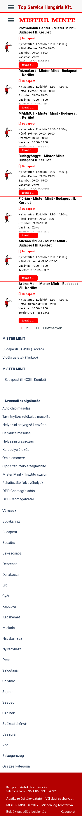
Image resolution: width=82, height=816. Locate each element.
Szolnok (8, 713)
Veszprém (10, 734)
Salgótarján (10, 670)
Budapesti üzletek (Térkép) (23, 349)
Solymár (8, 681)
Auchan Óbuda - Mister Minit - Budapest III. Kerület (43, 243)
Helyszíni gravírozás (18, 441)
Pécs (6, 660)
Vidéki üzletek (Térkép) (20, 357)
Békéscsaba (11, 553)
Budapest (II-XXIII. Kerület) (25, 380)
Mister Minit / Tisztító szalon (24, 474)
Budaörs (8, 543)
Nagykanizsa (12, 638)
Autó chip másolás (16, 408)
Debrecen (9, 564)
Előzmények (52, 328)
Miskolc (8, 628)
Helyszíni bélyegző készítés (24, 425)
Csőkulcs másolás (16, 433)
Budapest (28, 38)
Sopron (7, 692)
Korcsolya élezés (15, 450)
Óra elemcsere (13, 458)
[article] (41, 47)
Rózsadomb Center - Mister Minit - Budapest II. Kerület (47, 30)
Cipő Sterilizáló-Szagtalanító (24, 466)
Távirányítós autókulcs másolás (26, 417)
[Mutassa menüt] (11, 6)
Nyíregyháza (11, 649)
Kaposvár (9, 607)
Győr (5, 596)
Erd (4, 585)
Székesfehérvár (14, 724)
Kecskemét (11, 617)
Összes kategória (16, 766)
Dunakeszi (10, 575)
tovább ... (28, 65)
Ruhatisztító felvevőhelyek (22, 483)
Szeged (8, 702)
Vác (5, 745)
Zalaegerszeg (13, 756)
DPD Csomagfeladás (18, 491)
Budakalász (11, 521)
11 (38, 328)
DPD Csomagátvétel (18, 499)
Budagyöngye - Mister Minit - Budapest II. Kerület (42, 158)
